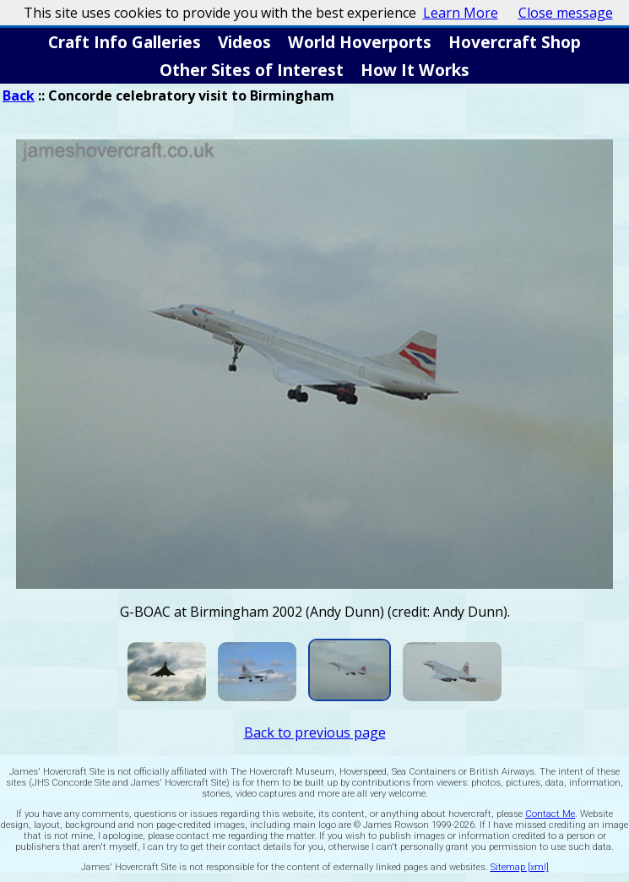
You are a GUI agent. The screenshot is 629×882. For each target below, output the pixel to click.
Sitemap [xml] (520, 867)
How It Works (415, 69)
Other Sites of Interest (252, 69)
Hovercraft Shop (514, 41)
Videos (244, 41)
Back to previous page (315, 732)
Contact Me (550, 813)
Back (19, 95)
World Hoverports (359, 41)
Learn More (460, 12)
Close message (565, 12)
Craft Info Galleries (124, 41)
